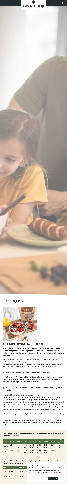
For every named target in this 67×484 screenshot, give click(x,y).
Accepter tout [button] (53, 478)
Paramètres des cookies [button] (41, 479)
